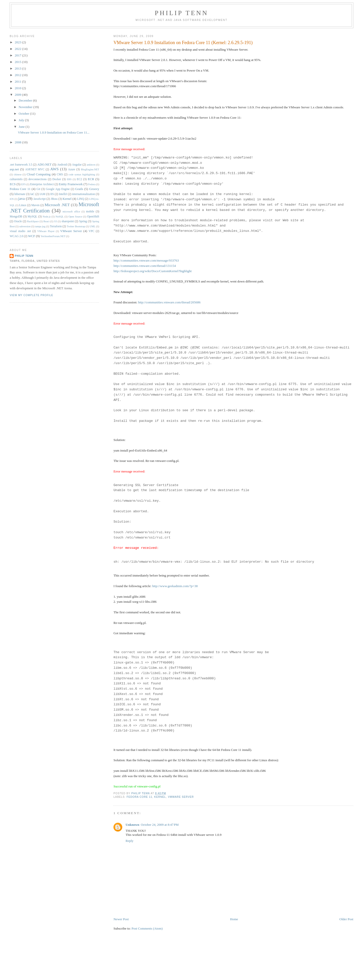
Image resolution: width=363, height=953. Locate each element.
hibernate (19, 194)
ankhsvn (91, 164)
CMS (60, 174)
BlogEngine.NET (90, 169)
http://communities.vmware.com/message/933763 (146, 260)
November (26, 107)
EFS (23, 184)
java (21, 198)
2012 (18, 75)
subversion (25, 226)
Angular (77, 164)
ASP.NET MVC (35, 169)
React (46, 221)
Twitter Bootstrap (76, 226)
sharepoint (68, 221)
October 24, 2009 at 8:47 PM (159, 825)
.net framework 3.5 (21, 164)
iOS (12, 199)
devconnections (37, 179)
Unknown (132, 825)
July (22, 120)
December (26, 100)
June (22, 127)
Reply (129, 841)
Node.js (47, 216)
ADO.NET (44, 164)
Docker (56, 179)
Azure (71, 169)
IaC (32, 194)
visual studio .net (20, 231)
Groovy (94, 189)
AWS (54, 169)
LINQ (80, 199)
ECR (91, 179)
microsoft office (71, 211)
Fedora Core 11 (139, 797)
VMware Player (46, 231)
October (24, 113)
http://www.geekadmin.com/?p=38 (175, 586)
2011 (18, 81)
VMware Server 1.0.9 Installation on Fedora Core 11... (53, 132)
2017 (18, 55)
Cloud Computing (39, 174)
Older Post (346, 919)
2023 (18, 42)
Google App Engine (58, 189)
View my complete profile (31, 295)
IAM (42, 194)
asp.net (14, 169)
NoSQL (59, 216)
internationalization (83, 194)
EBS (69, 179)
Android (62, 164)
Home (234, 919)
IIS (52, 194)
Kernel (160, 797)
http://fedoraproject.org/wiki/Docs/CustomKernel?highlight (152, 271)
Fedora (92, 184)
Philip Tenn (181, 13)
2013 (18, 68)
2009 (18, 95)
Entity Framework (71, 184)
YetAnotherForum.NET (53, 236)
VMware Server (181, 797)
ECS (13, 184)
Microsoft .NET (57, 205)
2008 (18, 142)
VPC (92, 231)
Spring (83, 221)
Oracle (18, 221)
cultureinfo (16, 179)
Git (38, 189)
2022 (18, 49)
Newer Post (121, 919)
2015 (18, 62)
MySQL (32, 216)
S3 (55, 221)
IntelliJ (63, 194)
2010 (18, 88)
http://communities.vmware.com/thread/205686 (169, 302)
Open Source (75, 216)
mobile (90, 211)
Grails (79, 189)
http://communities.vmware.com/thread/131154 (144, 266)
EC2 (79, 179)
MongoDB (16, 216)
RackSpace (33, 221)
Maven (35, 205)
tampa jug (40, 226)
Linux (22, 205)
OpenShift (93, 216)
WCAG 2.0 (16, 236)
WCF (31, 236)
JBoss (54, 199)
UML (92, 226)
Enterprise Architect (42, 184)
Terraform (56, 226)
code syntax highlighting (82, 174)
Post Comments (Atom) (147, 928)
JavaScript (40, 199)
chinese (17, 174)
